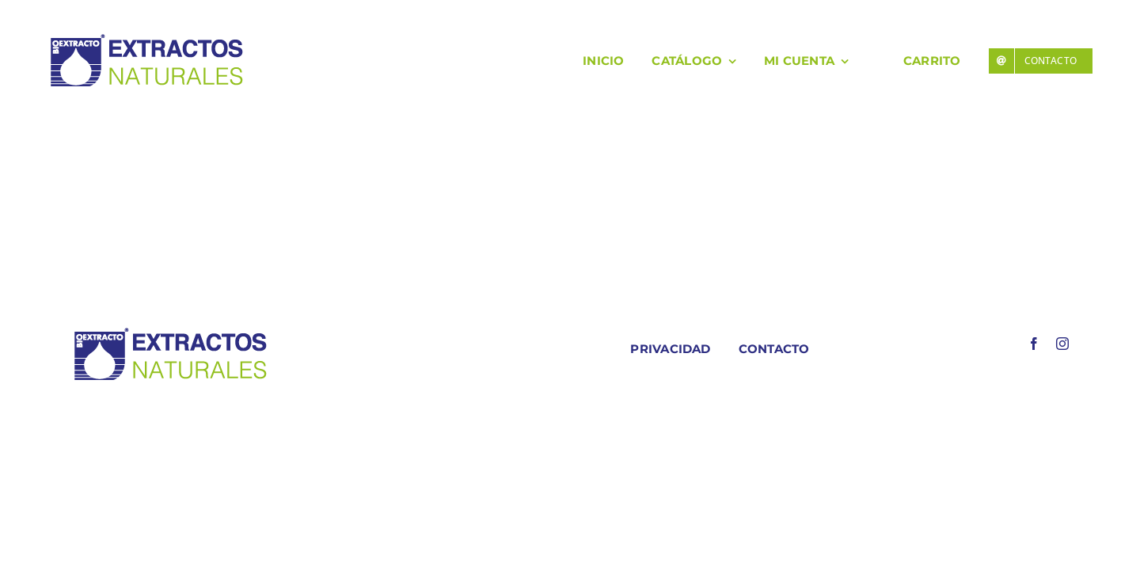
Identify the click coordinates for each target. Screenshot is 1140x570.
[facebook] (1034, 343)
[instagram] (1062, 343)
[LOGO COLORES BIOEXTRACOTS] (170, 331)
